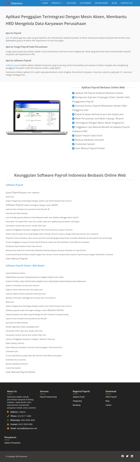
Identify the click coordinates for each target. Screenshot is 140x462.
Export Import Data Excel (87, 135)
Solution (71, 3)
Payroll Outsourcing (48, 397)
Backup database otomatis (88, 139)
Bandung (76, 405)
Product (57, 3)
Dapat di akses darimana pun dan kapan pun (98, 114)
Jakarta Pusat (78, 397)
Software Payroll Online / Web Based (25, 265)
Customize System (83, 144)
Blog (114, 3)
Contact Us (126, 3)
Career (108, 405)
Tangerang (77, 401)
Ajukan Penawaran (12, 443)
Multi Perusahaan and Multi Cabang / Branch (98, 118)
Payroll (16, 192)
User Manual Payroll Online (90, 148)
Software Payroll (14, 184)
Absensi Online (55, 310)
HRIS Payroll (111, 397)
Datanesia (23, 456)
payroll (9, 37)
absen (55, 204)
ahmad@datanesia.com (27, 428)
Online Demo (101, 3)
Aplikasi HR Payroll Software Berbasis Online (97, 93)
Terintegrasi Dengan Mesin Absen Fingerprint (98, 122)
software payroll (13, 65)
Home (45, 3)
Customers (85, 3)
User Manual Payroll (16, 258)
